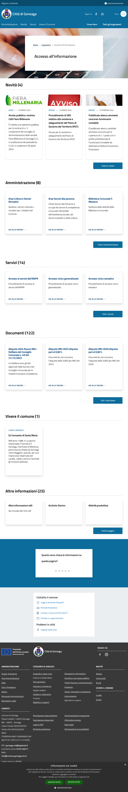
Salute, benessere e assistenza (77, 691)
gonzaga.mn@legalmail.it (17, 745)
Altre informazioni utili (20, 505)
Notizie (52, 110)
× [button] (125, 765)
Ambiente (68, 687)
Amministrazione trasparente (77, 715)
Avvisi (11, 110)
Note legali (69, 724)
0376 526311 (22, 748)
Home (35, 44)
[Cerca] (123, 14)
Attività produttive (98, 505)
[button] (64, 787)
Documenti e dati (9, 700)
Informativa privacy (72, 720)
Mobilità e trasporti (41, 702)
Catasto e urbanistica (42, 694)
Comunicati (101, 678)
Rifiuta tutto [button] (74, 782)
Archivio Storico (56, 505)
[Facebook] (95, 14)
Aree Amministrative (10, 678)
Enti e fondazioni (9, 687)
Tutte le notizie (108, 165)
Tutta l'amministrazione (108, 244)
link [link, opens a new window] (88, 777)
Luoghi (99, 695)
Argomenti (46, 44)
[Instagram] (101, 14)
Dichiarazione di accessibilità (76, 729)
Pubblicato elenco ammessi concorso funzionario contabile (103, 119)
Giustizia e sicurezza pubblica (76, 678)
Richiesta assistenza (41, 729)
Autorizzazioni (70, 696)
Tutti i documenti (108, 400)
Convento (19, 430)
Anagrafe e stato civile (42, 673)
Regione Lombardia (10, 3)
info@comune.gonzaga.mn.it (14, 755)
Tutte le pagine (108, 530)
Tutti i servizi (108, 314)
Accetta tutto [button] (54, 782)
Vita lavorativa (39, 681)
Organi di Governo (9, 673)
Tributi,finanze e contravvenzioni (78, 682)
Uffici (4, 682)
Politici (4, 691)
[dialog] (64, 777)
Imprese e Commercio (42, 686)
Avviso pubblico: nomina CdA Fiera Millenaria (22, 117)
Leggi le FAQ (38, 724)
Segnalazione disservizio (43, 720)
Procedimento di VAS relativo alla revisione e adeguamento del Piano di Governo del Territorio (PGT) (63, 120)
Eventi (99, 699)
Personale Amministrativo (13, 696)
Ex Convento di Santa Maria (23, 435)
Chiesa (11, 430)
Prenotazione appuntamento (45, 715)
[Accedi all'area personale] (113, 3)
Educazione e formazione (75, 673)
